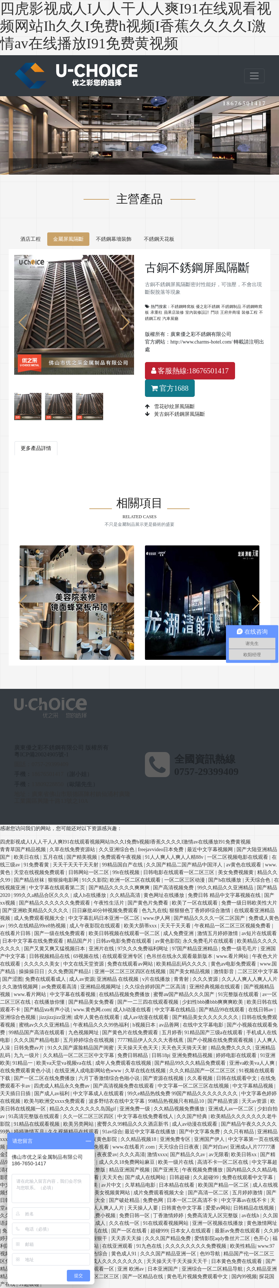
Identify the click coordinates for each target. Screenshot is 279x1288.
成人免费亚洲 (179, 933)
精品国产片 (80, 941)
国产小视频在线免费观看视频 (221, 1040)
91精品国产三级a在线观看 (214, 1032)
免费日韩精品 (133, 1055)
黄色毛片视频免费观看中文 (198, 1276)
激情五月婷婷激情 (218, 933)
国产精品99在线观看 (222, 1009)
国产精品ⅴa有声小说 (47, 1009)
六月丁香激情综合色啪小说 (109, 1078)
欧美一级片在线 (176, 1162)
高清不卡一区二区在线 (223, 1162)
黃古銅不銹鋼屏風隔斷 (179, 414)
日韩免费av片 (29, 1048)
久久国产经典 (193, 1116)
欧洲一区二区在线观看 (136, 880)
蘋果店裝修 (174, 312)
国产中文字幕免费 (200, 1131)
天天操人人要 (143, 1208)
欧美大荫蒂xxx (141, 926)
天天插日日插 (16, 1093)
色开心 (262, 1238)
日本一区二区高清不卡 (193, 1200)
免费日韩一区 (135, 1215)
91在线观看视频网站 (166, 1223)
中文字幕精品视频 (253, 1086)
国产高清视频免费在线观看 (124, 1086)
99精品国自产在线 (123, 865)
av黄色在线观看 (244, 865)
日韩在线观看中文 (237, 1078)
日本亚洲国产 (163, 1269)
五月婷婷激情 (248, 1192)
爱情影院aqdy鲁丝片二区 (222, 1238)
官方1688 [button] (170, 388)
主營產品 (38, 166)
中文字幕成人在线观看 (99, 1093)
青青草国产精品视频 (23, 849)
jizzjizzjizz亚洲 (55, 1017)
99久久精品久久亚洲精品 (226, 887)
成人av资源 (81, 979)
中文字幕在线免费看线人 (146, 1116)
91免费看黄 (37, 865)
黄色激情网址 (262, 1223)
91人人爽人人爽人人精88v (175, 857)
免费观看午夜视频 (122, 857)
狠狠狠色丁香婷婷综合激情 (200, 910)
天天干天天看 (176, 926)
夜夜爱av (107, 1154)
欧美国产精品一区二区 (224, 1185)
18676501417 (48, 774)
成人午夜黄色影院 (97, 1139)
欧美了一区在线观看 (195, 903)
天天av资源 (255, 1101)
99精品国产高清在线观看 (37, 1032)
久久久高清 (132, 1154)
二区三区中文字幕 (258, 971)
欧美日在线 (27, 857)
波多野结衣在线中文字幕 (117, 1101)
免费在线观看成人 (46, 979)
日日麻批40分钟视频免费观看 (106, 910)
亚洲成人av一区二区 (231, 1109)
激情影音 (224, 971)
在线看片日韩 (16, 933)
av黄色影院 (167, 941)
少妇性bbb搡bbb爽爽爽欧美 (213, 1002)
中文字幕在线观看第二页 (57, 887)
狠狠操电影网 (64, 880)
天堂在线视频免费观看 (40, 872)
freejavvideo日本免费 (161, 849)
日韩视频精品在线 (50, 956)
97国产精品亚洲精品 (195, 948)
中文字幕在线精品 (176, 1009)
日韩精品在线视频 (254, 1208)
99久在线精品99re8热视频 (37, 926)
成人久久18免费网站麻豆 (127, 1162)
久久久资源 (206, 979)
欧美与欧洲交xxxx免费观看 (55, 1101)
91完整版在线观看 (239, 994)
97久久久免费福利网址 (143, 948)
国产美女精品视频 (190, 971)
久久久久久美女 (42, 964)
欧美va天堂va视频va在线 (64, 1063)
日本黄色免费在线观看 (237, 1261)
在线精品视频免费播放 (125, 994)
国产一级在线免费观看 (60, 933)
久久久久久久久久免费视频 (196, 1246)
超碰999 (159, 1231)
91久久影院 (94, 880)
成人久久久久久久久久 (118, 1261)
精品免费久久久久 (232, 1048)
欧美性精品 (242, 1246)
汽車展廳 (170, 318)
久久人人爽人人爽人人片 (250, 979)
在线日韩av (261, 1009)
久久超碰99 (206, 1177)
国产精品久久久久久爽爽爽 (120, 887)
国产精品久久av (188, 1154)
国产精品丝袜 (30, 880)
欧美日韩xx (244, 1154)
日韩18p (160, 1055)
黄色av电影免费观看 (234, 964)
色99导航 (211, 1253)
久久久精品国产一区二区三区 (203, 1070)
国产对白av (215, 1147)
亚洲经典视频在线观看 (215, 987)
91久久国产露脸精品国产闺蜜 (81, 1048)
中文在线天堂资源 (84, 964)
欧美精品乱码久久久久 (182, 964)
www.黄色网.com (92, 1009)
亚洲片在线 (102, 948)
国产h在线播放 (225, 880)
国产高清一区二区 (209, 1192)
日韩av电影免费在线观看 (124, 941)
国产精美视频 (82, 857)
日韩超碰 (180, 1177)
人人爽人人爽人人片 (101, 1208)
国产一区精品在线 (143, 1276)
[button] (125, 322)
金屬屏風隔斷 (66, 166)
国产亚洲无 (166, 1170)
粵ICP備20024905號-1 (41, 754)
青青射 (182, 979)
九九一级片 (27, 1055)
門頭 (215, 312)
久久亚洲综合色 (117, 849)
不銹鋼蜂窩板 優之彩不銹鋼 (195, 306)
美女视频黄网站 (113, 1192)
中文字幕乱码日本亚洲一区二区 (104, 918)
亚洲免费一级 (135, 1109)
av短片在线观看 (259, 933)
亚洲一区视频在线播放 (218, 1223)
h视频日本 (145, 1025)
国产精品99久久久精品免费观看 (190, 1063)
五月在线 (54, 857)
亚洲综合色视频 (18, 1017)
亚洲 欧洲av (131, 1269)
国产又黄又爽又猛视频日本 (55, 948)
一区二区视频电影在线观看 (238, 857)
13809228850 (48, 784)
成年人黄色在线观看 (97, 1017)
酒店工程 (30, 239)
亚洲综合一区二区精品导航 (213, 1269)
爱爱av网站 (218, 1208)
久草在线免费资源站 (73, 849)
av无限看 (219, 1154)
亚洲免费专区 (176, 1139)
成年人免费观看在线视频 (124, 1063)
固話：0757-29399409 (41, 764)
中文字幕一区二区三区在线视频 (194, 1086)
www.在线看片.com (134, 1147)
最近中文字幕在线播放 (151, 1131)
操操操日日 (32, 971)
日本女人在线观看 (191, 1231)
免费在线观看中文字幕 (248, 1177)
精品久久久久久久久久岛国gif (83, 1109)
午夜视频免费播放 (203, 1170)
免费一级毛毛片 (239, 948)
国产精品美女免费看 (92, 1002)
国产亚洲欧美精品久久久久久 (36, 910)
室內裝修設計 (197, 312)
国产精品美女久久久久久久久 (206, 1017)
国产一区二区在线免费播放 (45, 1078)
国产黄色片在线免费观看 (130, 1032)
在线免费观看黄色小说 (26, 1070)
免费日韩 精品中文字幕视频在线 (225, 895)
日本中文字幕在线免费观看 (33, 941)
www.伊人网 (157, 918)
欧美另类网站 (79, 1124)
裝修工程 (250, 312)
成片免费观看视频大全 (159, 1192)
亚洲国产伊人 (210, 1139)
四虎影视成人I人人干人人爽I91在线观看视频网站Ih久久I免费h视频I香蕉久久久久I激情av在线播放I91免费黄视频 (135, 26)
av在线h (251, 1215)
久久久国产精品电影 (37, 1040)
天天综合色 (258, 880)
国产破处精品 (125, 1200)
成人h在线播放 (90, 895)
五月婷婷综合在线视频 (89, 1040)
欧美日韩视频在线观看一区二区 (125, 933)
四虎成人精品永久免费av (62, 1086)
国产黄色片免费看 (149, 903)
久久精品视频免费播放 (180, 1109)
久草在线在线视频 (146, 1070)
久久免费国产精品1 (70, 971)
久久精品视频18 (139, 1139)
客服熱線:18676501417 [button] (190, 371)
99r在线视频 (126, 872)
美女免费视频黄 (236, 872)
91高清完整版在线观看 (34, 1116)
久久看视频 (200, 1078)
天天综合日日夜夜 (179, 1147)
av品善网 (169, 1025)
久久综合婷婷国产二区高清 (156, 987)
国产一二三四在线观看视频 (148, 1002)
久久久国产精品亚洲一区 (169, 1253)
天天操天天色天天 (138, 1048)
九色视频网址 (84, 1032)
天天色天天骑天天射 (185, 1048)
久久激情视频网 (20, 987)
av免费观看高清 (59, 987)
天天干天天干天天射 (76, 865)
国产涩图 (12, 979)
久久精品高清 (126, 895)
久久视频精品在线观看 (74, 1131)
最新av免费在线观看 (238, 1231)
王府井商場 (230, 312)
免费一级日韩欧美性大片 (249, 903)
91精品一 (23, 1063)
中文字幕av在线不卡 (244, 1200)
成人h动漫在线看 (133, 1009)
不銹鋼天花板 (159, 239)
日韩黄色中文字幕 (182, 1208)
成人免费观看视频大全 (40, 918)
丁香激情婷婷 (169, 1215)
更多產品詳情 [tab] (36, 448)
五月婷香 (172, 1032)
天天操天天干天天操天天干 (177, 1261)
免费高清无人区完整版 (213, 1215)
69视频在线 (86, 956)
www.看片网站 (233, 956)
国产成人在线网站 (146, 1177)
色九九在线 (154, 910)
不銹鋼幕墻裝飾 (114, 239)
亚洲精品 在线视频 (118, 979)
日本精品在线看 (177, 1185)
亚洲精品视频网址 (101, 987)
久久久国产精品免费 (168, 1238)
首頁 (21, 166)
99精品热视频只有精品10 (176, 1101)
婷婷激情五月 (30, 1131)
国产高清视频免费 (174, 887)
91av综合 (112, 1131)
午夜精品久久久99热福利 (101, 1025)
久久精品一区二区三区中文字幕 (79, 1055)
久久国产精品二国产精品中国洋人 (185, 865)
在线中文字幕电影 (204, 1025)
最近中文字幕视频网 (210, 849)
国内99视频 (244, 1276)
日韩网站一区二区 (89, 872)
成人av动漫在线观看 (146, 1017)
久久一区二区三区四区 (89, 1116)
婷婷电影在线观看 (237, 1055)
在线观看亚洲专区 (123, 956)
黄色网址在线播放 (164, 895)
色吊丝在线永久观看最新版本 (180, 956)
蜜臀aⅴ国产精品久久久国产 (184, 994)
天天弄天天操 (127, 1238)
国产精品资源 (223, 1101)
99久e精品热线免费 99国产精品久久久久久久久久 (183, 1093)
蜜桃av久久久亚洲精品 (45, 1025)
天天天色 (112, 1177)
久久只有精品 (239, 1131)
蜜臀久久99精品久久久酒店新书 (133, 1124)
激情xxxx (157, 1154)
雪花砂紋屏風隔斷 (174, 406)
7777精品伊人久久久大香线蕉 (151, 1040)
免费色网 (154, 1200)
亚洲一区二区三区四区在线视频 (130, 971)
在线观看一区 (100, 1269)
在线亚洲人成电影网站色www (88, 1070)
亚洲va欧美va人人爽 (252, 1063)
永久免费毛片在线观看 (209, 941)
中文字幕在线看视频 (73, 994)
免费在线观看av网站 (130, 964)
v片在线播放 (156, 979)
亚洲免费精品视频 (193, 1055)
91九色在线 (149, 1246)
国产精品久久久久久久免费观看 (55, 903)
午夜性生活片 (110, 903)
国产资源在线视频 (164, 1078)
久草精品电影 (141, 1185)
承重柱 (156, 312)
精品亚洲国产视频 (130, 1170)
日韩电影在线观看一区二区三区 (179, 872)
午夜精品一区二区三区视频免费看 (233, 926)
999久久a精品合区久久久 (42, 895)
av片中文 (112, 1185)
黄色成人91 (124, 1253)
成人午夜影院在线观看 (95, 926)
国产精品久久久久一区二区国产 (210, 918)
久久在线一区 (125, 1223)
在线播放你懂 (50, 1002)
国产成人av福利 (52, 1093)
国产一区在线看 (129, 1231)
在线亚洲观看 (118, 1246)
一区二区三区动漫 (185, 880)
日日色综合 (95, 1253)
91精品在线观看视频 (37, 1124)
